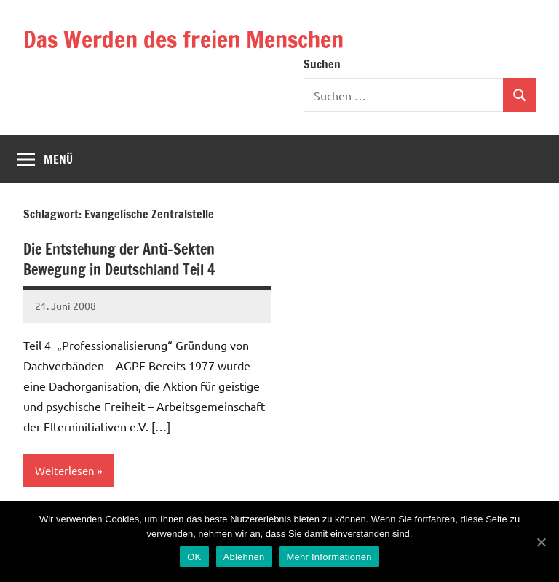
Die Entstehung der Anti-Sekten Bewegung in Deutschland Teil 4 (119, 259)
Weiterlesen (65, 470)
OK (194, 556)
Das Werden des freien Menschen (183, 39)
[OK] (541, 542)
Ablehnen (244, 556)
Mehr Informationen (329, 556)
